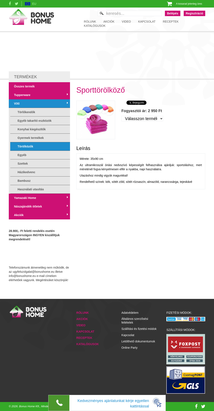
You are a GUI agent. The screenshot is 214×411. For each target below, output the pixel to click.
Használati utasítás (31, 189)
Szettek (23, 163)
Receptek (170, 21)
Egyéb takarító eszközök (35, 120)
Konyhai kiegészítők (32, 129)
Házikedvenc (26, 172)
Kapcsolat (146, 21)
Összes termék (24, 86)
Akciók (109, 21)
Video (126, 21)
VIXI (16, 103)
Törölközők (25, 146)
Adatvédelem (130, 312)
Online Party (129, 347)
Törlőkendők (26, 112)
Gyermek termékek (31, 138)
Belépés (172, 13)
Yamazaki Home (25, 198)
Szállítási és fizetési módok (139, 328)
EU (34, 3)
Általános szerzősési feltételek (134, 320)
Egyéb (22, 155)
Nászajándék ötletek (28, 206)
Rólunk (90, 21)
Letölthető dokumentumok (138, 341)
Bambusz (24, 180)
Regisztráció (194, 13)
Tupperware (22, 95)
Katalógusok (95, 25)
